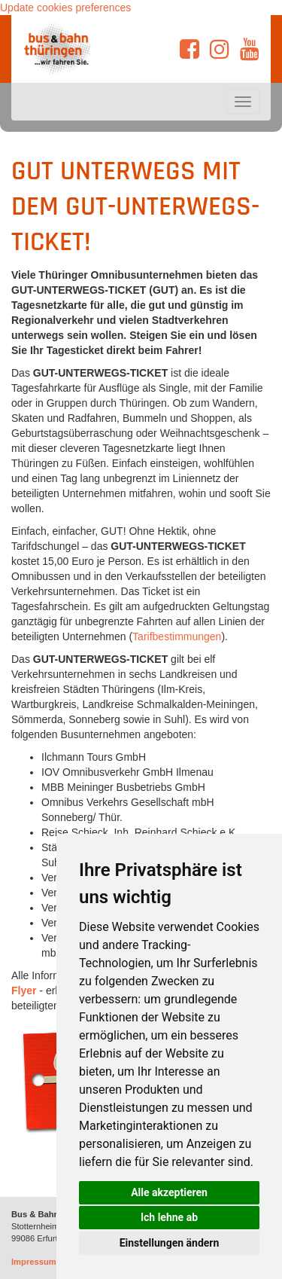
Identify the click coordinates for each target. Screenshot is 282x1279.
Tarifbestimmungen (176, 636)
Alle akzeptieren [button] (169, 1192)
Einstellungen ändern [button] (170, 1243)
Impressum (33, 1261)
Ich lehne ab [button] (169, 1217)
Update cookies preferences (65, 8)
